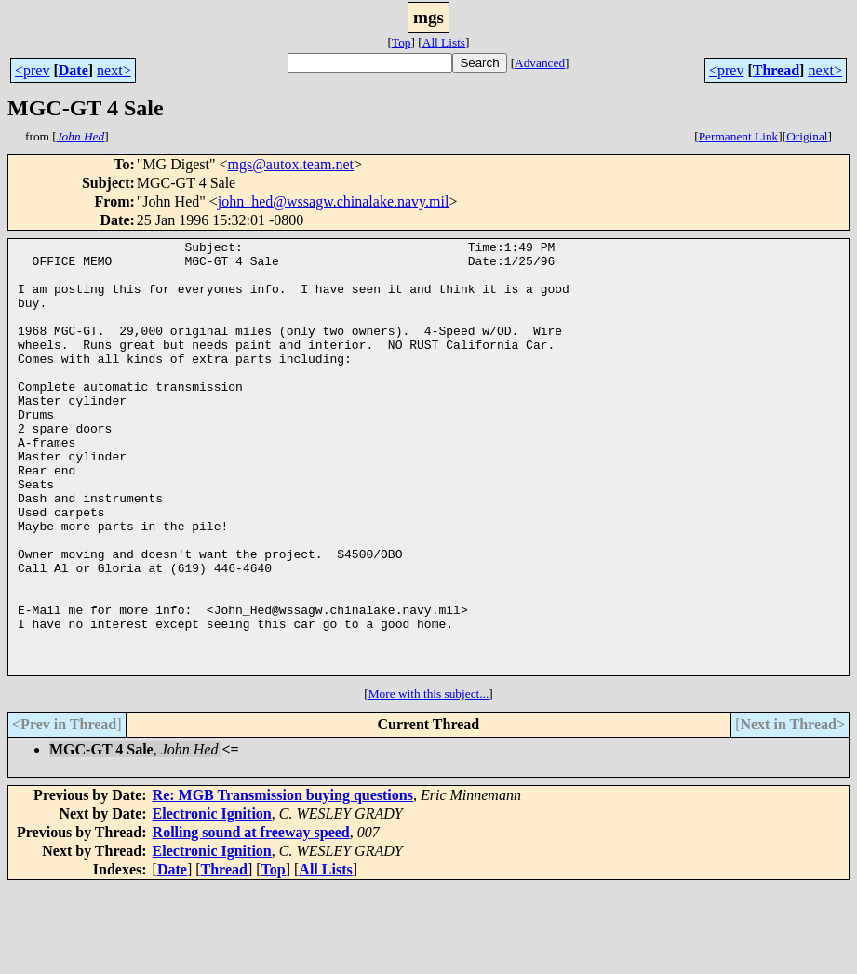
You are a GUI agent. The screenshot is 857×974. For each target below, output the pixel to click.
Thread (776, 70)
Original (806, 136)
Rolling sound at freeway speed (251, 919)
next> (114, 70)
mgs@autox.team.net (290, 164)
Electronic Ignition (212, 900)
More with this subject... (428, 780)
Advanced (540, 63)
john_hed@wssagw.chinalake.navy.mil (333, 201)
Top (401, 42)
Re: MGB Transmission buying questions (283, 881)
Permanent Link (739, 136)
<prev (32, 70)
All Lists (443, 42)
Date (73, 70)
